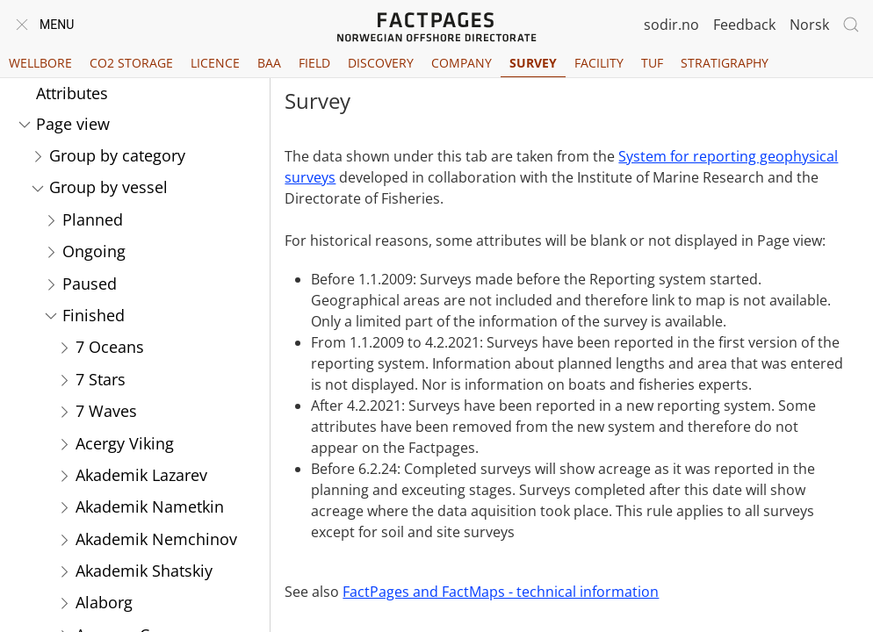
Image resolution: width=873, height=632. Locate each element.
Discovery (381, 62)
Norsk (809, 24)
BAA (269, 62)
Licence (215, 62)
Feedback (744, 24)
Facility (599, 62)
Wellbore (40, 62)
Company (461, 62)
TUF (652, 62)
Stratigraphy (724, 62)
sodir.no (671, 24)
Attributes (72, 93)
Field (314, 62)
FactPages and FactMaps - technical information (501, 591)
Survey (533, 62)
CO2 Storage (131, 62)
